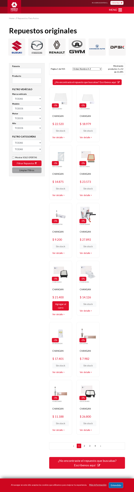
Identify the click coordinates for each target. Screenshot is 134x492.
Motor (15, 113)
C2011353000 (84, 108)
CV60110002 (57, 222)
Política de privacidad (19, 410)
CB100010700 (84, 165)
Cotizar (72, 419)
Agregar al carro (60, 246)
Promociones (75, 410)
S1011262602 (57, 108)
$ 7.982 (57, 298)
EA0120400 (56, 283)
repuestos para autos (28, 18)
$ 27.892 (112, 180)
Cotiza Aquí (117, 3)
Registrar (102, 463)
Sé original (74, 423)
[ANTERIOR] (73, 327)
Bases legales (15, 414)
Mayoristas (74, 428)
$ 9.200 (84, 180)
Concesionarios (76, 414)
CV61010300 (84, 222)
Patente (16, 66)
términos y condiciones (29, 468)
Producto (16, 76)
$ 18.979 (85, 123)
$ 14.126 (85, 237)
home (12, 18)
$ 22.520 (58, 123)
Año (14, 123)
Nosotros (13, 405)
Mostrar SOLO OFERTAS (26, 157)
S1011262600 (111, 108)
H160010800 (83, 283)
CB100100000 (111, 165)
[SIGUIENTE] (100, 327)
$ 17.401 (112, 237)
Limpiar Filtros (26, 170)
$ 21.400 (58, 237)
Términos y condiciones (20, 419)
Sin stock (60, 130)
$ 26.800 (112, 298)
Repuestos (74, 405)
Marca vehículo (19, 94)
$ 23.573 (58, 180)
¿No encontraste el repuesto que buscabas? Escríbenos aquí (87, 82)
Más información (97, 485)
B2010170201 (57, 165)
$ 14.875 (112, 123)
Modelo (15, 104)
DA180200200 (111, 222)
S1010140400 (111, 283)
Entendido (116, 485)
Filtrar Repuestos (27, 163)
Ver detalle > (58, 136)
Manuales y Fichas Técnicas (22, 423)
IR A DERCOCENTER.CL (100, 3)
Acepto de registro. (31, 468)
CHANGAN (58, 115)
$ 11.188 (85, 298)
